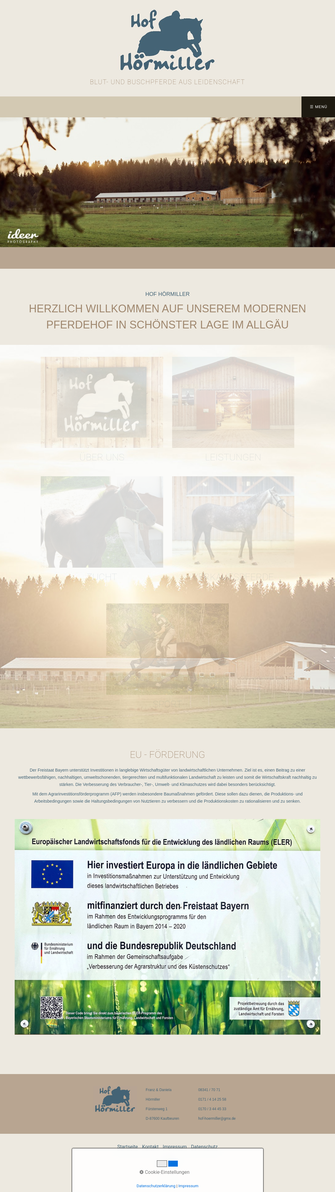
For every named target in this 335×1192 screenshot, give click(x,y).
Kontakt (63, 107)
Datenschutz (146, 107)
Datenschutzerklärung (156, 1186)
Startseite (21, 107)
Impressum (101, 107)
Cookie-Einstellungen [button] (165, 1172)
